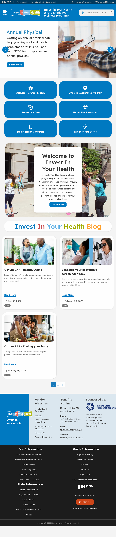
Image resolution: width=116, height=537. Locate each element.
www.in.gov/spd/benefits (71, 437)
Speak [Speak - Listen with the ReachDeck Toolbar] (84, 502)
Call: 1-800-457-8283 (29, 474)
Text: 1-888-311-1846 (29, 479)
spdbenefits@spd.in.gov (71, 429)
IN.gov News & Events (29, 494)
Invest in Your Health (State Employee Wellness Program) (58, 12)
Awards (29, 515)
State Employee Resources (84, 479)
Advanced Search (85, 459)
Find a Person (29, 464)
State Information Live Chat (29, 454)
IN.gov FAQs (85, 474)
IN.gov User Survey (85, 454)
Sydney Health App (43, 437)
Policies (84, 464)
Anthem (38, 415)
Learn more (15, 64)
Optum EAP (40, 433)
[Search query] (97, 12)
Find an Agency (29, 469)
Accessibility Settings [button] (85, 495)
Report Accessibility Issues (85, 508)
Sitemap (85, 469)
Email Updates (29, 500)
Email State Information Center (29, 459)
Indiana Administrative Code (29, 510)
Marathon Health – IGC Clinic (43, 427)
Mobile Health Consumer (41, 410)
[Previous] (5, 49)
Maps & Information (29, 489)
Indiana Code (29, 505)
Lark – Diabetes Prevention (42, 421)
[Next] (110, 49)
